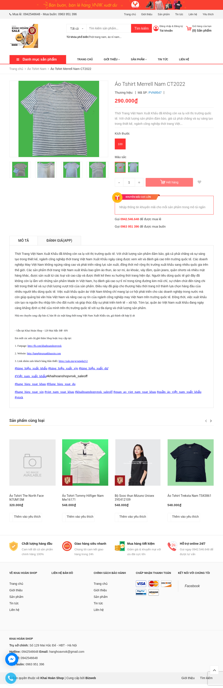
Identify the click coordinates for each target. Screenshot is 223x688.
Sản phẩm (164, 14)
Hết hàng (172, 182)
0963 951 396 (67, 14)
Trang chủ (130, 14)
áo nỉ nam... (114, 37)
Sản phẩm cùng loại (27, 420)
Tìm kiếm (141, 28)
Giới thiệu (146, 14)
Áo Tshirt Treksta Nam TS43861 (189, 495)
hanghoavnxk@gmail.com (66, 655)
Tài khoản (166, 30)
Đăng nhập (165, 26)
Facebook (192, 590)
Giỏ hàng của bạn (202, 26)
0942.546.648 (129, 219)
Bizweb (90, 682)
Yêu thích (208, 14)
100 (120, 144)
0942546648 (31, 14)
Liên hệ (193, 14)
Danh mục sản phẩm (40, 59)
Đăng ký (178, 26)
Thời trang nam (97, 37)
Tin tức (179, 14)
